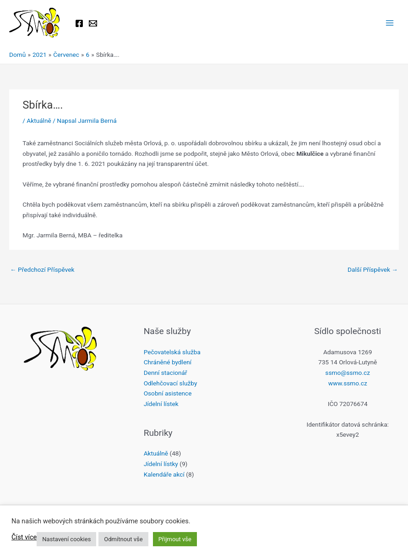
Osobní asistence (168, 393)
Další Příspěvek (373, 269)
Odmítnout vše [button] (123, 539)
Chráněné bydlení (167, 362)
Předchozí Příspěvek (42, 269)
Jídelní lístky (161, 463)
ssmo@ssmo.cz (347, 372)
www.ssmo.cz (347, 383)
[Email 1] (93, 23)
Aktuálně (39, 120)
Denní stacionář (165, 372)
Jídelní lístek (161, 403)
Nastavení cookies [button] (66, 539)
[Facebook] (79, 23)
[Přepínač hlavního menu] (390, 23)
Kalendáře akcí (164, 474)
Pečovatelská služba (172, 352)
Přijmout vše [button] (174, 539)
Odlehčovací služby (170, 383)
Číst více (24, 537)
